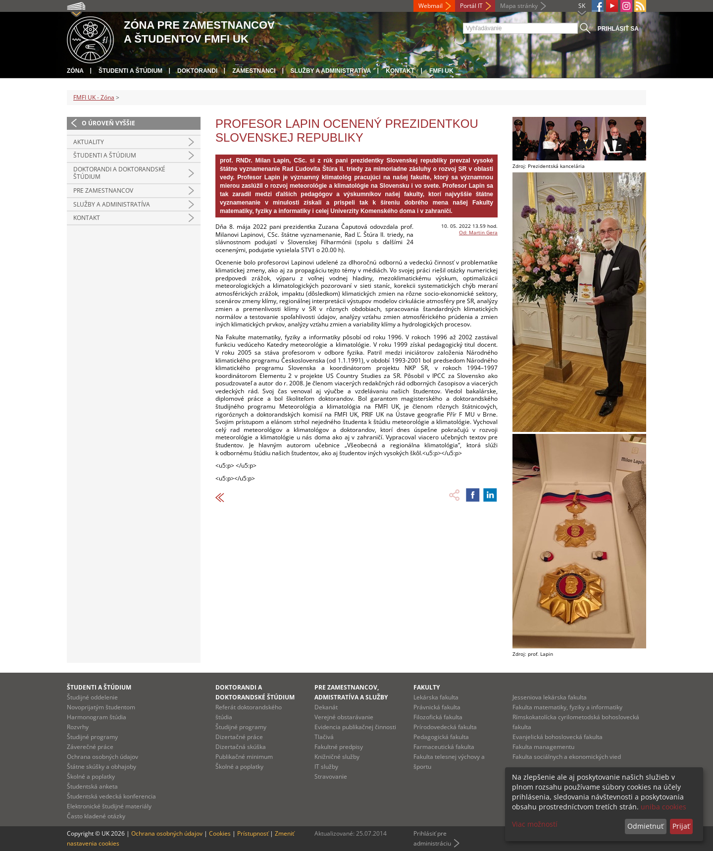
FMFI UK (441, 70)
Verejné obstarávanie (343, 717)
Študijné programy (92, 737)
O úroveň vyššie (108, 123)
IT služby (326, 766)
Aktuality (88, 142)
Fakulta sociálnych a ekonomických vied (566, 756)
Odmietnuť (645, 826)
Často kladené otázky (96, 816)
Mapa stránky (519, 5)
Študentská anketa (92, 786)
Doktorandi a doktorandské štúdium (119, 173)
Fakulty (426, 687)
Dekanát (326, 707)
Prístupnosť (252, 833)
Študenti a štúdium (130, 70)
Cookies (220, 833)
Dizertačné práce (239, 737)
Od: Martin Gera (478, 232)
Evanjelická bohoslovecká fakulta (557, 737)
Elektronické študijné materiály (109, 806)
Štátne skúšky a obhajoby (101, 766)
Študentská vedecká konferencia (111, 796)
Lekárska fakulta (435, 697)
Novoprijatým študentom (101, 707)
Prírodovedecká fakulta (445, 727)
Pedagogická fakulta (441, 737)
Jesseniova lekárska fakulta (549, 697)
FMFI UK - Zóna (93, 97)
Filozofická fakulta (437, 717)
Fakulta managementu (543, 747)
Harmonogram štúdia (96, 717)
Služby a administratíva (331, 70)
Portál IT (471, 5)
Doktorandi (197, 70)
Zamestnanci (253, 70)
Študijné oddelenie (92, 697)
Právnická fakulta (436, 707)
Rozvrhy (78, 727)
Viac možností (535, 824)
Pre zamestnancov (103, 190)
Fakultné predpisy (338, 747)
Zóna (75, 70)
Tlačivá (324, 737)
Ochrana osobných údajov (102, 756)
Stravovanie (330, 776)
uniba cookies (663, 806)
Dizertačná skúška (240, 747)
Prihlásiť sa (618, 28)
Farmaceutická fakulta (443, 747)
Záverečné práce (90, 747)
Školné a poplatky (91, 776)
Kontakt (400, 70)
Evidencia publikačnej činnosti (355, 727)
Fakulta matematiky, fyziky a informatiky (567, 707)
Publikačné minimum (244, 756)
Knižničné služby (336, 756)
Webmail (430, 5)
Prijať (681, 826)
